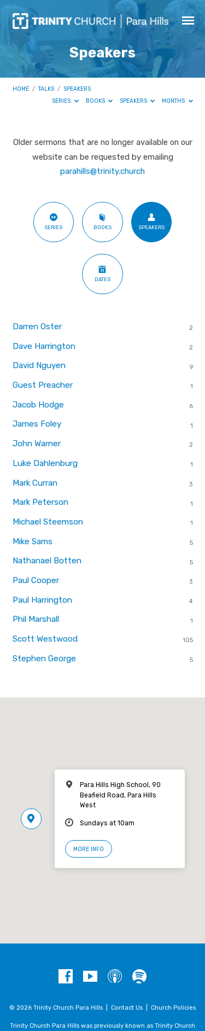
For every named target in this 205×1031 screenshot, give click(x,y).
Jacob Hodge (38, 405)
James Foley (37, 424)
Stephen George (44, 658)
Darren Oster (37, 326)
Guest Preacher (43, 385)
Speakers (77, 88)
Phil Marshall (36, 619)
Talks (46, 88)
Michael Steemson (48, 522)
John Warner (37, 443)
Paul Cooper (36, 580)
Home (21, 88)
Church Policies (173, 1007)
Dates (102, 273)
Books (99, 100)
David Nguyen (39, 365)
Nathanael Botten (47, 561)
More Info (88, 849)
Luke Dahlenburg (45, 463)
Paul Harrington (42, 600)
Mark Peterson (40, 502)
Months (177, 100)
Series (65, 100)
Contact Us (127, 1007)
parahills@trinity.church (102, 171)
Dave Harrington (44, 346)
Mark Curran (35, 483)
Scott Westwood (45, 639)
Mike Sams (32, 541)
